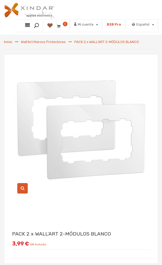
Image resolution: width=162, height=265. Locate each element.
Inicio (8, 42)
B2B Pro (114, 24)
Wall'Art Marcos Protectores (43, 42)
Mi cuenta (86, 24)
